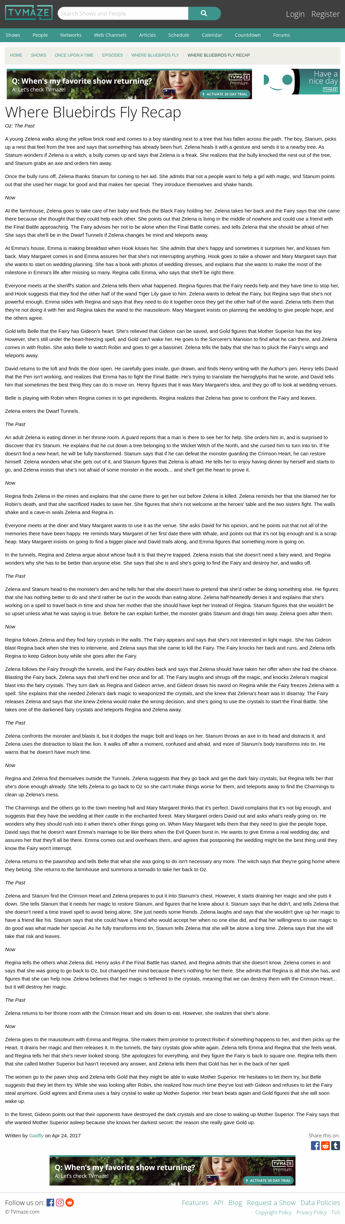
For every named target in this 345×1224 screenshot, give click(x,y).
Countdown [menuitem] (248, 35)
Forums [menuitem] (281, 35)
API (218, 1203)
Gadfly (36, 1135)
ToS (336, 1213)
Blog (235, 1203)
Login (295, 14)
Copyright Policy (273, 1213)
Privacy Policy (311, 1213)
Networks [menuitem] (71, 35)
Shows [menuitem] (13, 35)
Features (195, 1203)
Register (325, 14)
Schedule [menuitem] (178, 35)
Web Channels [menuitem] (110, 35)
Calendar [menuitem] (212, 35)
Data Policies (320, 1203)
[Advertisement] (129, 84)
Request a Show (271, 1203)
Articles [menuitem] (147, 35)
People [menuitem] (40, 35)
